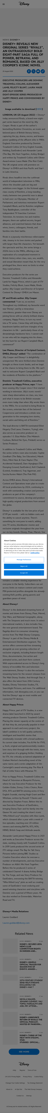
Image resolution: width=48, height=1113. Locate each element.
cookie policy (34, 553)
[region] (24, 556)
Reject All (24, 566)
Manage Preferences (24, 560)
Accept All (24, 573)
